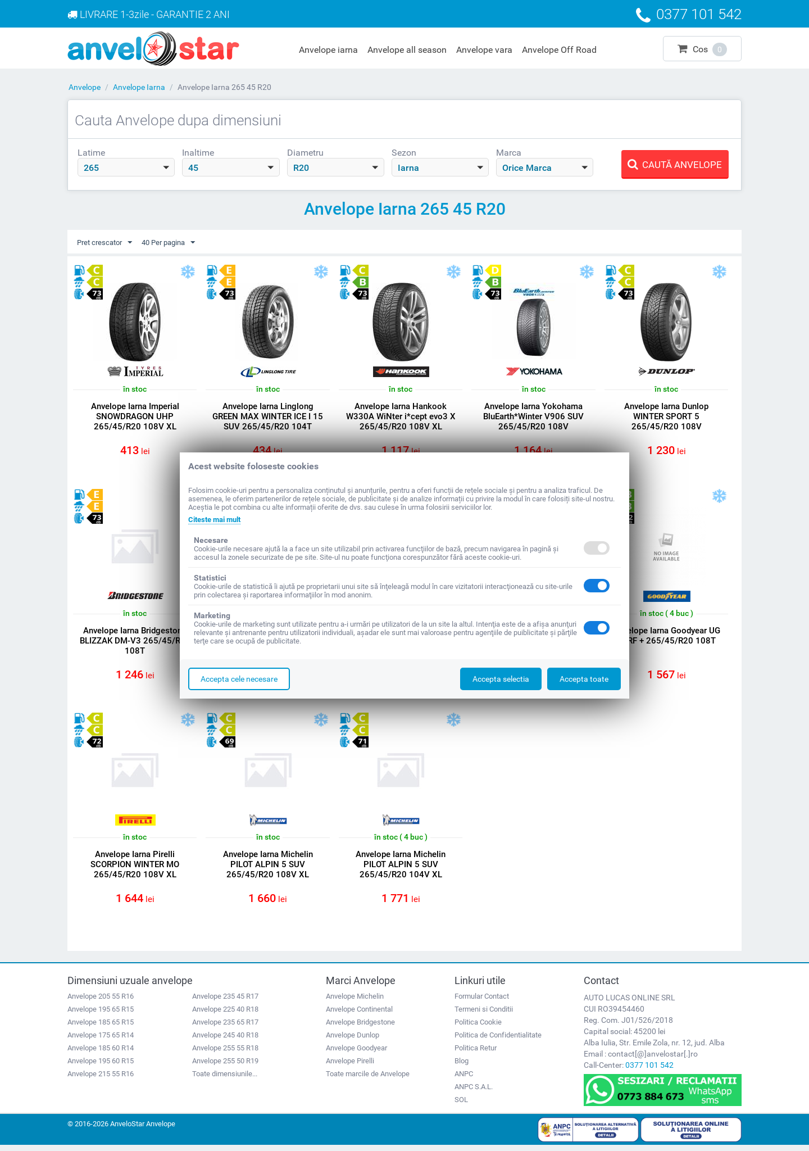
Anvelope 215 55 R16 (100, 1079)
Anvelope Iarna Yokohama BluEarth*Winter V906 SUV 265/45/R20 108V (533, 417)
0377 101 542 (649, 1070)
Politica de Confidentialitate (498, 1040)
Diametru (305, 152)
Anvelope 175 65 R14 (100, 1040)
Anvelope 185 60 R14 (100, 1053)
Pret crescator (107, 242)
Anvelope (85, 87)
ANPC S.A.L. (474, 1092)
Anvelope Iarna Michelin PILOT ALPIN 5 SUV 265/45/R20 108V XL (268, 869)
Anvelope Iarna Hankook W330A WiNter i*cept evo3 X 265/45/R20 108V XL (401, 417)
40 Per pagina (175, 242)
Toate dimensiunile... (224, 1079)
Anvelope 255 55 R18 (225, 1053)
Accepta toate (584, 678)
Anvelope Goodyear (356, 1053)
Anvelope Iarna (139, 87)
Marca (508, 152)
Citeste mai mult (217, 519)
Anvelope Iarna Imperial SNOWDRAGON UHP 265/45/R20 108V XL (135, 417)
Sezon (404, 152)
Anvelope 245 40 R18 (225, 1040)
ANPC (464, 1079)
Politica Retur (476, 1053)
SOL (461, 1105)
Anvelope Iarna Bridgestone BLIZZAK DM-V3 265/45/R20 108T (135, 643)
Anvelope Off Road (559, 49)
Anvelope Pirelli (350, 1066)
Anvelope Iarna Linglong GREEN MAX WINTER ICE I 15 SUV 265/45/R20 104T (267, 417)
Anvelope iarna (328, 49)
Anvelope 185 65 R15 (100, 1027)
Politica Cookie (478, 1027)
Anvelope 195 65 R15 (100, 1014)
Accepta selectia (500, 678)
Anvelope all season (407, 49)
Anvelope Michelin (355, 1002)
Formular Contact (482, 1002)
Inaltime (198, 152)
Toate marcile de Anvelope (368, 1079)
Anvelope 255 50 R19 (225, 1066)
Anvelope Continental (359, 1014)
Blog (462, 1066)
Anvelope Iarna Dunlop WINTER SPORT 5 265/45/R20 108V (666, 417)
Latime (91, 152)
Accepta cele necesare (239, 678)
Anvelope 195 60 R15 (100, 1066)
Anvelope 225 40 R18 (225, 1014)
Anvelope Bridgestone (360, 1027)
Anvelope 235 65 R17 (225, 1027)
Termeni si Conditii (484, 1014)
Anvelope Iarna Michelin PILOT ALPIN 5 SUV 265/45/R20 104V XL (401, 869)
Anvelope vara (484, 49)
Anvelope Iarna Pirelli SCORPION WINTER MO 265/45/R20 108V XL (134, 869)
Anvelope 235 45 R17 (225, 1002)
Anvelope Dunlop (352, 1040)
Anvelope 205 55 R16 (100, 1002)
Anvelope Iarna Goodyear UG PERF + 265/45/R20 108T (666, 638)
